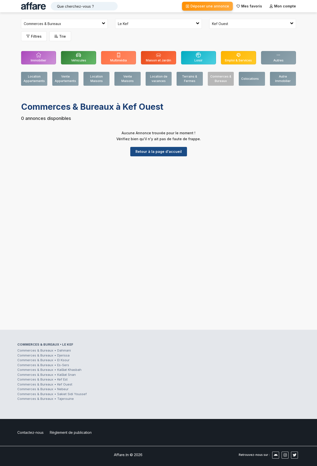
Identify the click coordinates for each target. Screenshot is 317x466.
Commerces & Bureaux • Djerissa (43, 355)
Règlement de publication (71, 432)
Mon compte (282, 6)
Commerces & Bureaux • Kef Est (42, 379)
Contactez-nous (30, 432)
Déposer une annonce (207, 6)
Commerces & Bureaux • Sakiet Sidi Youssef (52, 394)
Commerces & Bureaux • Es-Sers (43, 365)
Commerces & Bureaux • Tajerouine (45, 399)
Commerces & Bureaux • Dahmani (44, 350)
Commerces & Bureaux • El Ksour (43, 360)
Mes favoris (249, 6)
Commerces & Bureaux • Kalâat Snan (46, 375)
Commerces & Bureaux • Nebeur (43, 389)
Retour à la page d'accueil (158, 151)
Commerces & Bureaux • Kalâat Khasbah (49, 370)
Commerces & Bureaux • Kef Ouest (44, 384)
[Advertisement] (158, 198)
